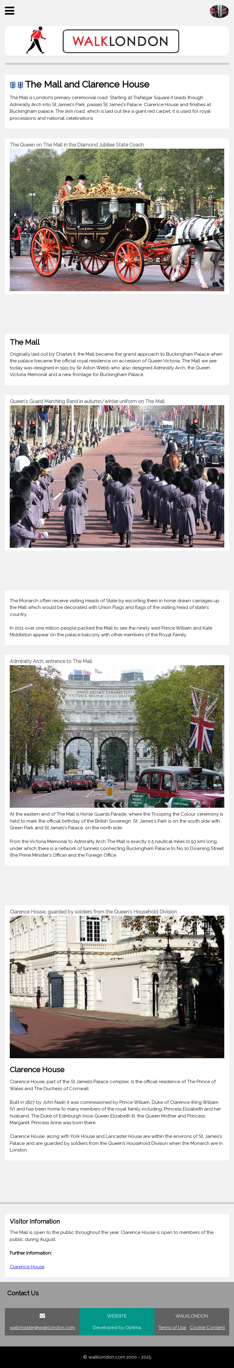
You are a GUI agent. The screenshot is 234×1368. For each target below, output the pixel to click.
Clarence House (27, 1267)
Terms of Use (172, 1327)
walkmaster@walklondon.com (42, 1327)
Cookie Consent (207, 1327)
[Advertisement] (117, 314)
